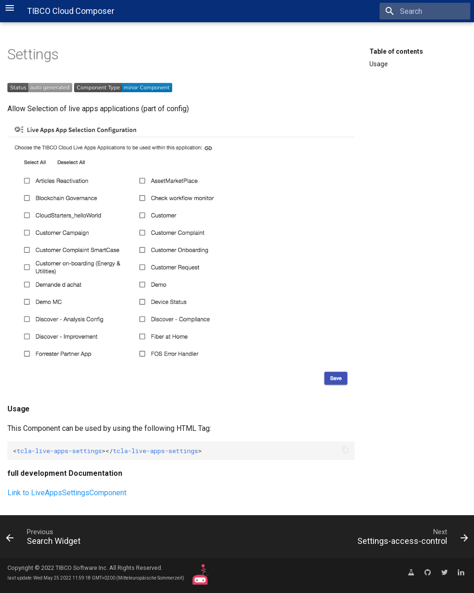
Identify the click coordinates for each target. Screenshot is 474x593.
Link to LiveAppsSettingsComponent (66, 492)
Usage (378, 64)
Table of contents (396, 51)
